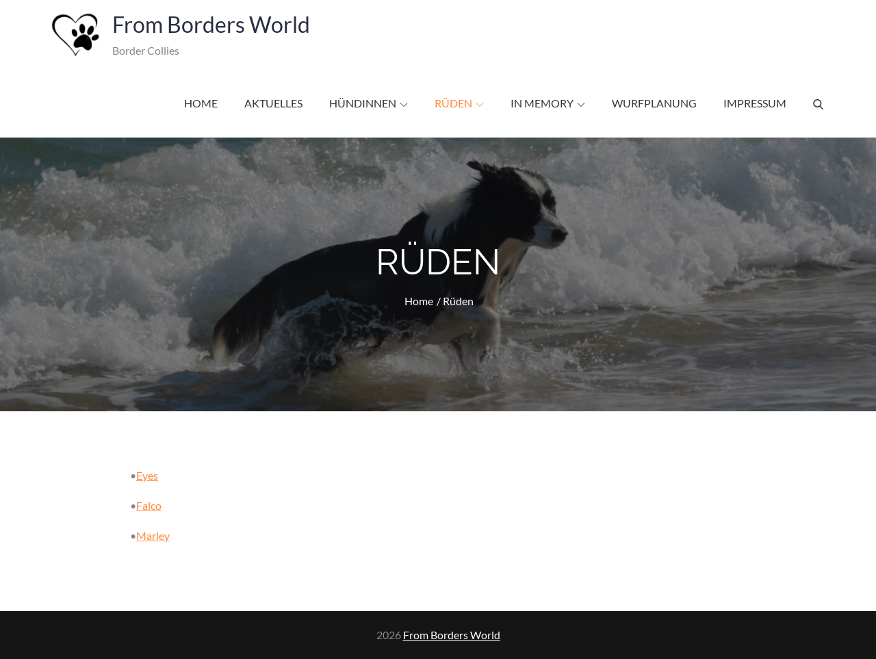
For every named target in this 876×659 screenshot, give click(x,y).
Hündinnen (368, 102)
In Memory (548, 102)
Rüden (459, 102)
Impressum (754, 102)
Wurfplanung (654, 102)
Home (201, 102)
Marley (153, 535)
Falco (149, 505)
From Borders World (211, 24)
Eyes (147, 475)
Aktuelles (273, 102)
